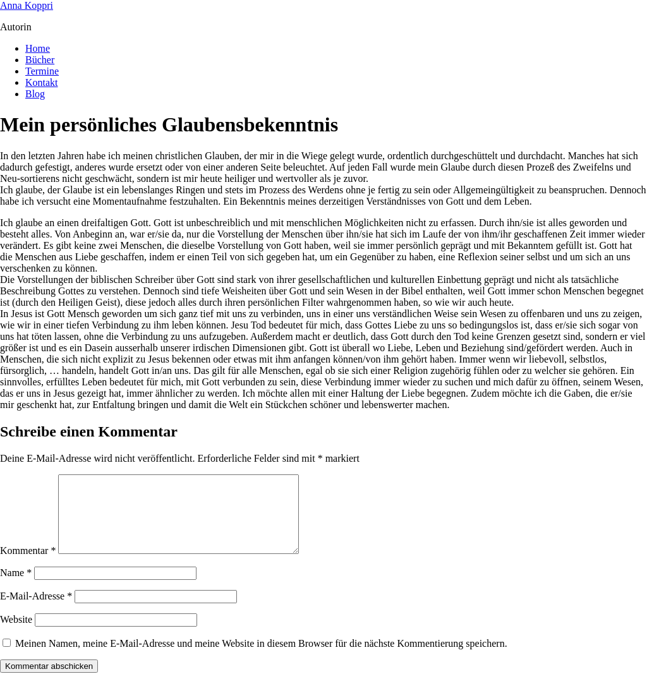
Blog (35, 93)
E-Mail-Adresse (36, 611)
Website (16, 634)
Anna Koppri (26, 5)
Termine (42, 71)
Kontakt (41, 82)
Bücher (39, 59)
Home (37, 48)
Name (16, 587)
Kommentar (28, 565)
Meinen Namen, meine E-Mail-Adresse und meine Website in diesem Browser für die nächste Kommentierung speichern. (261, 658)
